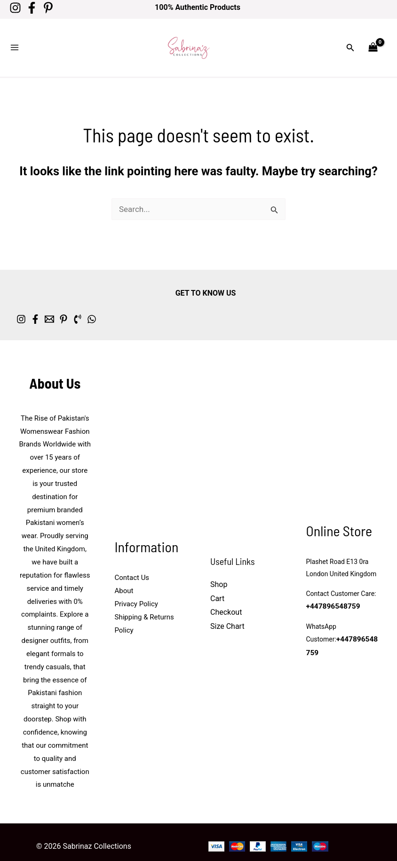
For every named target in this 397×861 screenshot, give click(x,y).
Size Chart (227, 613)
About (124, 578)
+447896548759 (330, 594)
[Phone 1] (124, 306)
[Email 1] (73, 306)
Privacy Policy (136, 591)
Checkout (226, 599)
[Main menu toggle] (14, 41)
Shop (218, 571)
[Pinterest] (58, 8)
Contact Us (132, 565)
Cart (217, 585)
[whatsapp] (150, 306)
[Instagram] (15, 8)
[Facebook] (36, 8)
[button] (350, 41)
